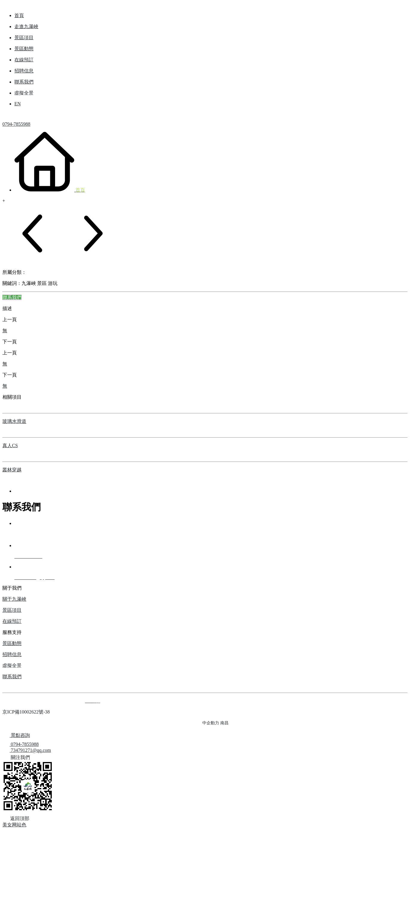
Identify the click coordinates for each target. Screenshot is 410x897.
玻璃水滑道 (14, 421)
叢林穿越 (12, 469)
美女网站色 (14, 824)
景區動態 (12, 643)
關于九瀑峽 (14, 599)
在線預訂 (12, 621)
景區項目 (12, 610)
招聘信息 (12, 654)
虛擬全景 (12, 665)
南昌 (224, 723)
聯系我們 (12, 676)
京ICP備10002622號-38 (26, 711)
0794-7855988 (16, 124)
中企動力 (210, 723)
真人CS (10, 445)
